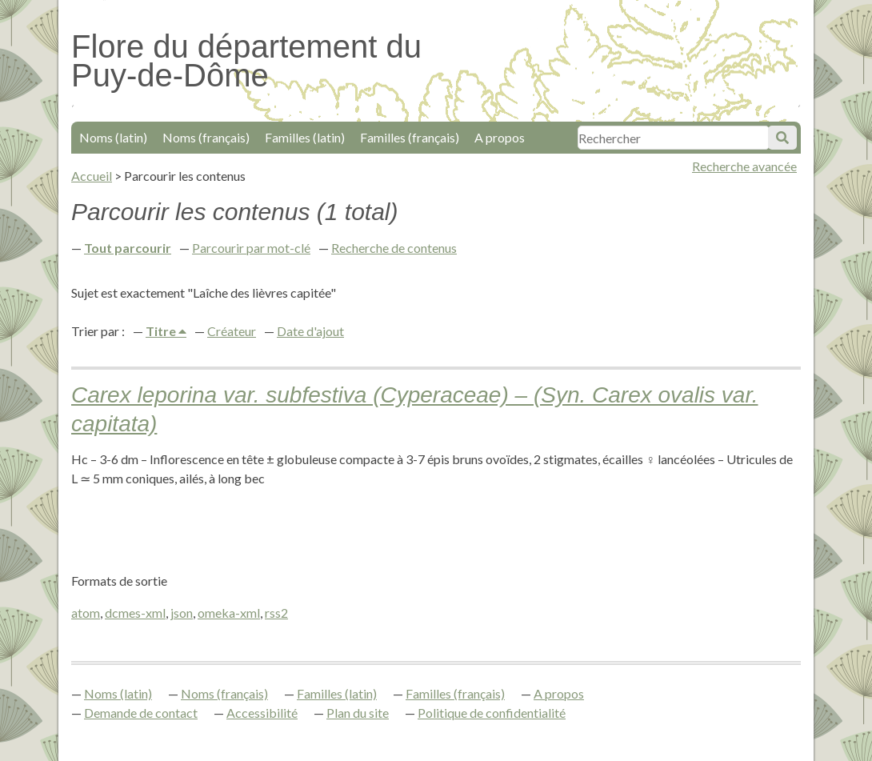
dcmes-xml (135, 612)
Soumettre (782, 138)
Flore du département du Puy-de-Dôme (246, 61)
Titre (162, 330)
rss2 (276, 612)
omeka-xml (229, 612)
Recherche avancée (744, 166)
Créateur (231, 330)
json (181, 612)
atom (85, 612)
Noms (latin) (113, 137)
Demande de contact (141, 712)
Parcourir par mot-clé (251, 247)
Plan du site (357, 712)
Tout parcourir (127, 247)
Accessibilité (262, 712)
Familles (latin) (305, 137)
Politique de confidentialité (492, 712)
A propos (499, 137)
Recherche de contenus (394, 247)
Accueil (91, 175)
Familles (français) (409, 137)
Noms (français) (206, 137)
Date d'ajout (310, 330)
